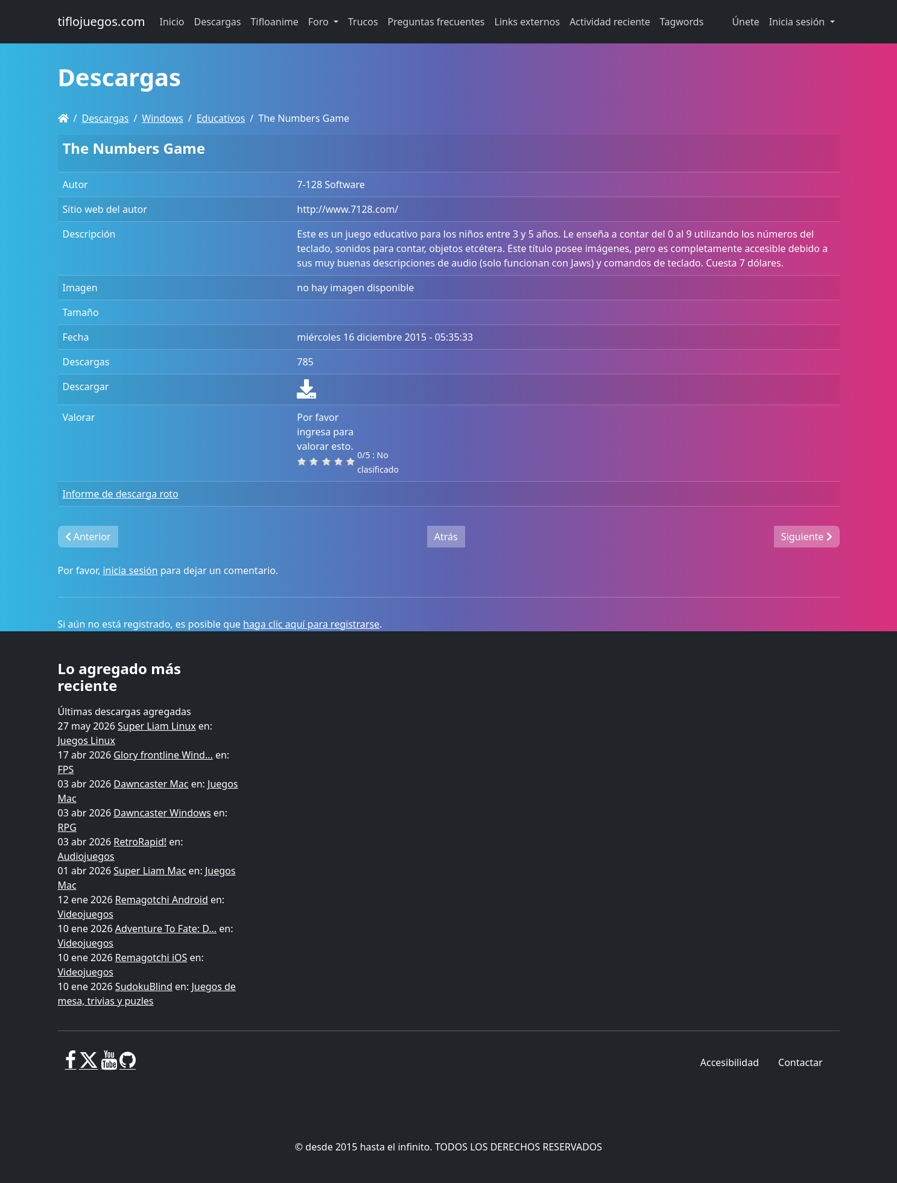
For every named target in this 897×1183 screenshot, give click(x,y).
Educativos (221, 118)
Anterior (88, 536)
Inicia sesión (798, 21)
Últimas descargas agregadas (124, 711)
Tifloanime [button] (274, 21)
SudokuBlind (144, 986)
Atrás (446, 536)
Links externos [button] (527, 21)
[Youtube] (109, 1064)
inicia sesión (130, 570)
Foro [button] (319, 21)
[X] (88, 1064)
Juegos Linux (86, 740)
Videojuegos (86, 914)
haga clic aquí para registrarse (311, 624)
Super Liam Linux (157, 726)
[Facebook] (71, 1064)
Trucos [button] (363, 21)
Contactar (800, 1062)
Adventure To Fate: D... (166, 928)
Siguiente (806, 536)
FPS (66, 769)
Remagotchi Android (161, 899)
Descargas (104, 118)
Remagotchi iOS (151, 957)
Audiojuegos (86, 856)
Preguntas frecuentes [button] (436, 21)
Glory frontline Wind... (162, 755)
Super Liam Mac (149, 870)
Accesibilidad (729, 1062)
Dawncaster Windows (162, 812)
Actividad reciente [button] (609, 21)
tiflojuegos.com (101, 21)
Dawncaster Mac (150, 783)
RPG (67, 827)
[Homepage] (63, 118)
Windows (162, 118)
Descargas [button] (217, 21)
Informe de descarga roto (121, 493)
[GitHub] (127, 1064)
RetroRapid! (139, 841)
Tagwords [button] (681, 21)
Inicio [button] (172, 21)
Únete (745, 21)
